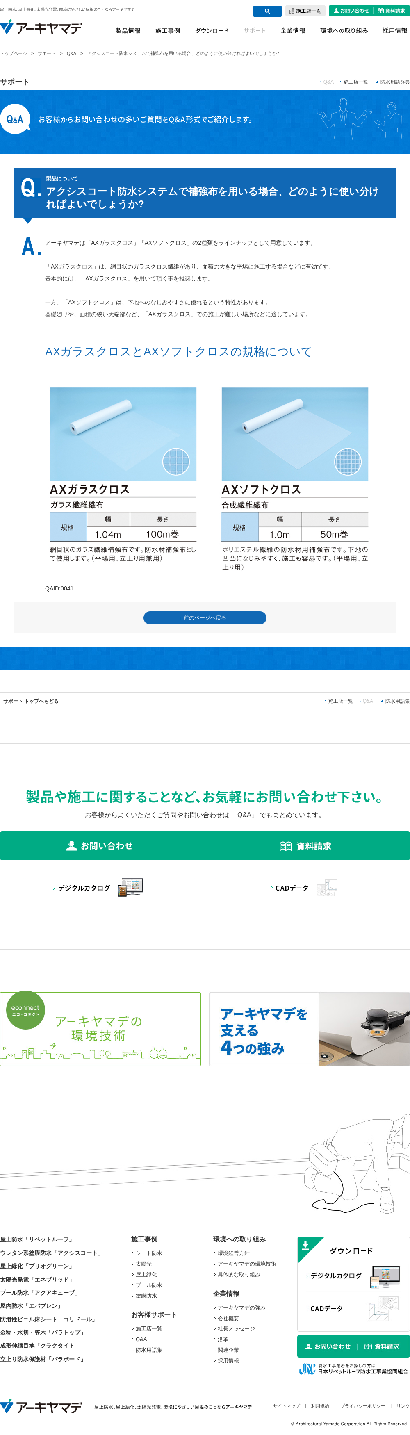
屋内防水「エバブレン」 (31, 1306)
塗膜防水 (146, 1296)
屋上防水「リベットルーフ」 (37, 1239)
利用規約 (320, 1405)
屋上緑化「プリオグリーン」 (37, 1266)
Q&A (71, 53)
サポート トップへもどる (31, 701)
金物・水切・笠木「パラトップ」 (43, 1332)
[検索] (228, 11)
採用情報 (228, 1361)
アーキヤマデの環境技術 (247, 1264)
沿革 (223, 1339)
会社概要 (228, 1318)
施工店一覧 (356, 82)
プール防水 (149, 1285)
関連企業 (228, 1350)
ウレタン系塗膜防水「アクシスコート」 (51, 1253)
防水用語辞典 (395, 82)
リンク (403, 1405)
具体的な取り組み (239, 1274)
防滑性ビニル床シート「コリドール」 (49, 1319)
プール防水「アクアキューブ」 (40, 1292)
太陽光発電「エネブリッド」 (37, 1279)
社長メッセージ (236, 1329)
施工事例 (144, 1239)
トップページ (13, 53)
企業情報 (226, 1293)
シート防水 (149, 1253)
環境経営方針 (234, 1253)
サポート (47, 53)
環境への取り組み (239, 1239)
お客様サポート (154, 1314)
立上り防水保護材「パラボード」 (43, 1359)
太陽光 (144, 1264)
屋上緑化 (146, 1274)
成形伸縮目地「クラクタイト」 (40, 1345)
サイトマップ (286, 1405)
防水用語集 (397, 701)
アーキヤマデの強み (242, 1308)
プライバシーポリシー (362, 1405)
